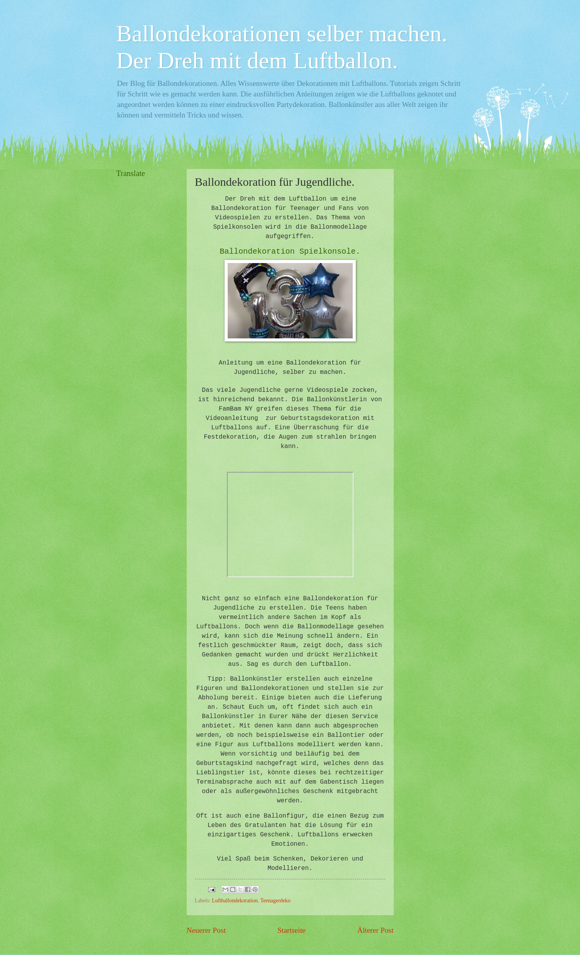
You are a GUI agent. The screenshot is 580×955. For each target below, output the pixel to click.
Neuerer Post (206, 930)
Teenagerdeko (275, 900)
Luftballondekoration (235, 900)
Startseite (291, 930)
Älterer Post (375, 930)
